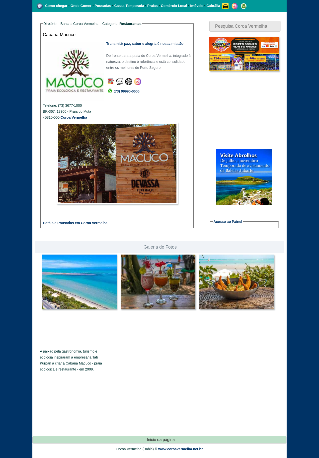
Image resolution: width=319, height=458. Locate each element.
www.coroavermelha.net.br (180, 449)
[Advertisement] (240, 110)
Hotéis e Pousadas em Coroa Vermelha (75, 223)
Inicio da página (161, 440)
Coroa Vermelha (74, 117)
